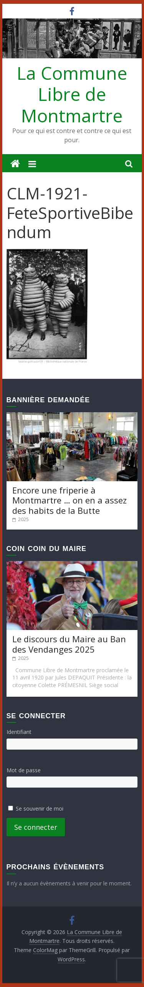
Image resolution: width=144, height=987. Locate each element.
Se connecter (35, 827)
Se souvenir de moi (39, 808)
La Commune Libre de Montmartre (72, 94)
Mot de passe (24, 770)
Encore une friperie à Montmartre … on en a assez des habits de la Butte (69, 500)
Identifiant (19, 731)
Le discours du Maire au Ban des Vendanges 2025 (69, 644)
